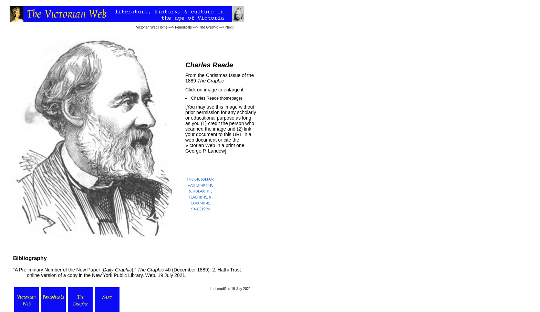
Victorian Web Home (151, 27)
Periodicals (183, 27)
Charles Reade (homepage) (216, 98)
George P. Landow (205, 151)
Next (229, 27)
